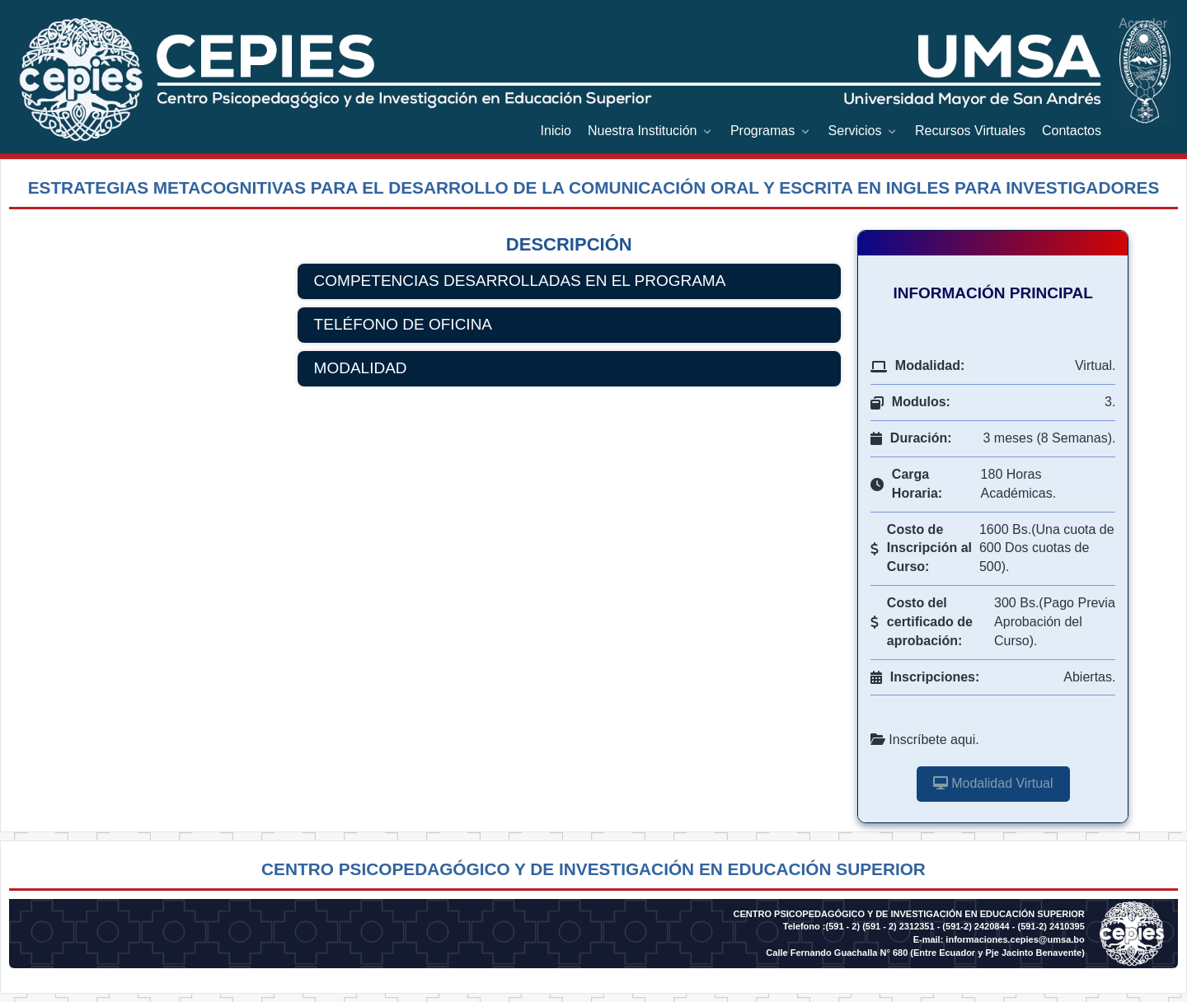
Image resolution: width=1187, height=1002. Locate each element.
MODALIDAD (360, 368)
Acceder (1143, 23)
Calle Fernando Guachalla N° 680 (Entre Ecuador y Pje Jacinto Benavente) (925, 953)
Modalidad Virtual (993, 783)
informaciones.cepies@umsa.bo (1014, 939)
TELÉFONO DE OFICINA (403, 324)
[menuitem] (556, 131)
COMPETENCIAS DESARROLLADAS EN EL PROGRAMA (520, 280)
